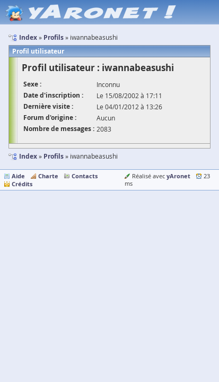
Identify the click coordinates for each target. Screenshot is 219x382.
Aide (18, 176)
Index (28, 156)
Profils (53, 156)
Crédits (22, 184)
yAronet (178, 176)
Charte (48, 176)
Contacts (85, 176)
